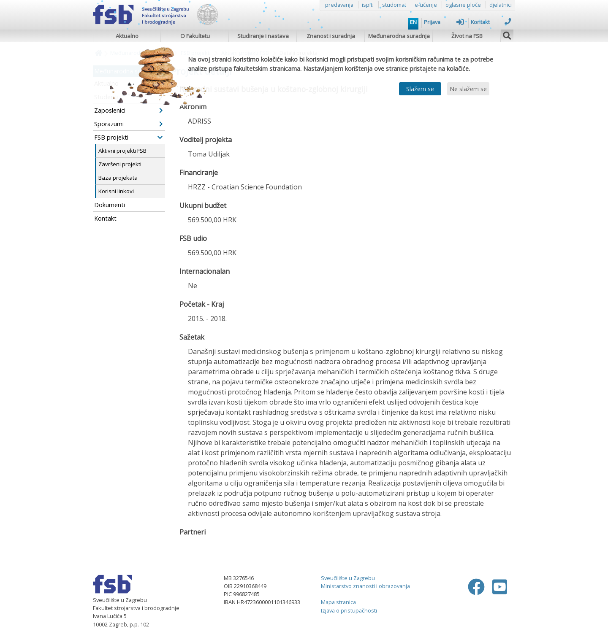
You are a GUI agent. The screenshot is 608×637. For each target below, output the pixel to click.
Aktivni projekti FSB (122, 150)
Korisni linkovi (116, 191)
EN (413, 22)
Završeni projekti (119, 164)
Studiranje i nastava (263, 36)
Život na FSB (467, 36)
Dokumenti (109, 205)
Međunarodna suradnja (399, 36)
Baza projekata (118, 177)
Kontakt (491, 22)
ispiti (368, 4)
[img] (507, 35)
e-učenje (426, 4)
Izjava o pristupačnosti (349, 610)
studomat (394, 4)
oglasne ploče (463, 4)
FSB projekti (128, 137)
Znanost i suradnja (331, 36)
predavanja (339, 4)
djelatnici (500, 4)
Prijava (444, 22)
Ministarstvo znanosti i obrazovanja (365, 586)
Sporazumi (128, 124)
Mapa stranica (338, 602)
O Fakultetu (195, 36)
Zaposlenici (128, 110)
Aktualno (127, 36)
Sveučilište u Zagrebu (348, 578)
